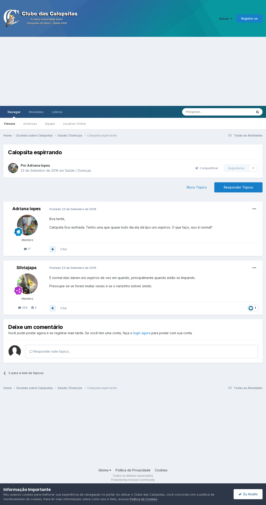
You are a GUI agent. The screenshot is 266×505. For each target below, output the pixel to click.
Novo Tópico (197, 187)
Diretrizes (30, 123)
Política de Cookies (143, 499)
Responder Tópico (238, 187)
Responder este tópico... (50, 351)
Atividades (36, 112)
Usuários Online (74, 123)
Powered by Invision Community (133, 480)
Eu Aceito (248, 494)
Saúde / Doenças (78, 170)
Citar (63, 249)
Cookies (161, 470)
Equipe (50, 123)
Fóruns (9, 123)
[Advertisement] (133, 71)
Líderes (57, 112)
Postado (72, 209)
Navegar (14, 114)
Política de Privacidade (133, 470)
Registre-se (249, 18)
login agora (141, 333)
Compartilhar (206, 168)
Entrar (225, 18)
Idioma (105, 470)
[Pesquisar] (204, 112)
